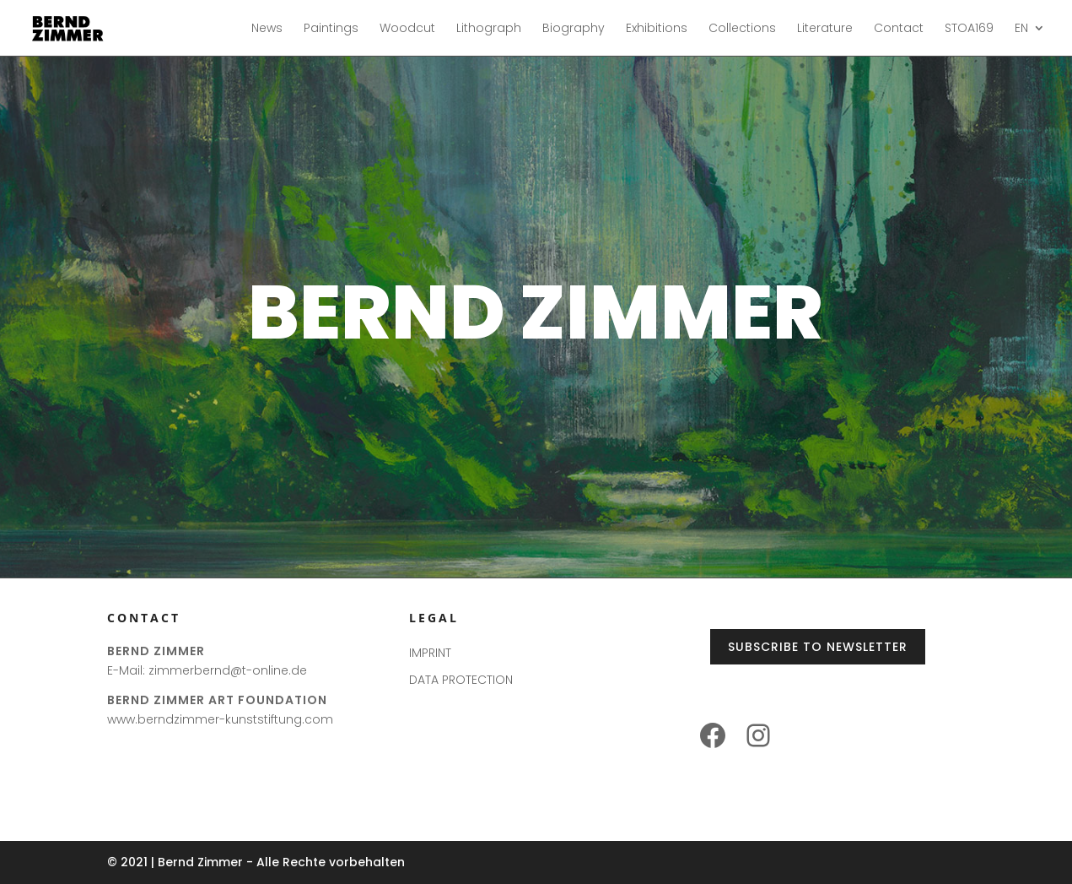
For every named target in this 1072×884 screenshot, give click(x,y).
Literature (825, 29)
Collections (742, 29)
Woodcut (407, 29)
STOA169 (969, 29)
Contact (899, 29)
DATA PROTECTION (461, 679)
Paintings (331, 29)
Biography (573, 29)
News (267, 29)
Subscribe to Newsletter (818, 646)
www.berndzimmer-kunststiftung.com (220, 719)
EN (1021, 29)
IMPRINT (430, 652)
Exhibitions (656, 29)
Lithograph (488, 29)
